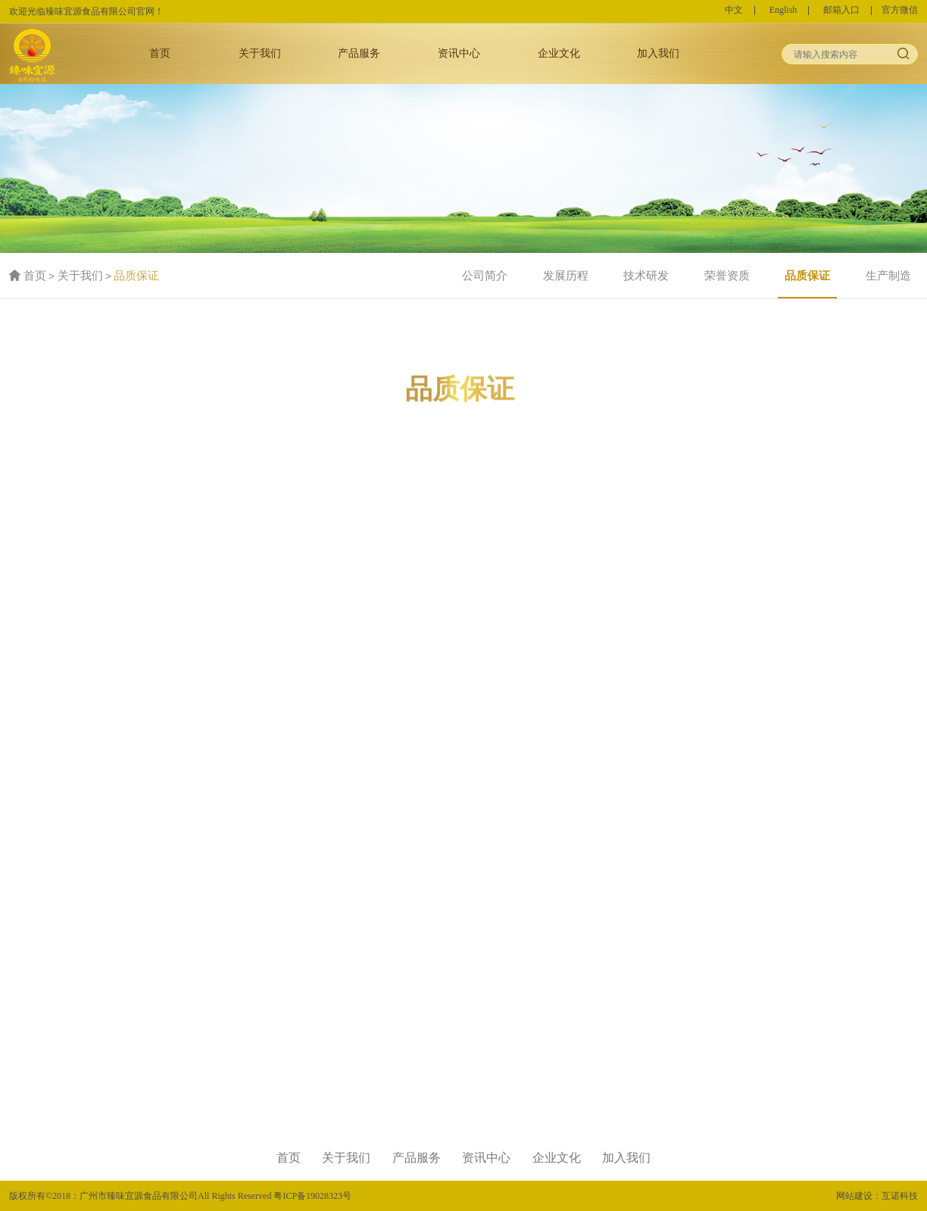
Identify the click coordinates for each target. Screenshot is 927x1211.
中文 (734, 10)
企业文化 (559, 53)
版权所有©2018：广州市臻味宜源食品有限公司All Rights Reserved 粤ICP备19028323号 (180, 1196)
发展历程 (565, 276)
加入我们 (658, 53)
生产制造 (888, 276)
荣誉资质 (727, 276)
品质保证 (136, 276)
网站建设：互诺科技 (877, 1196)
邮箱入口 (841, 10)
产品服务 (359, 53)
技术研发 (646, 276)
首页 (159, 53)
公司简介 (484, 276)
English (783, 10)
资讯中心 (459, 53)
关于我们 (260, 53)
